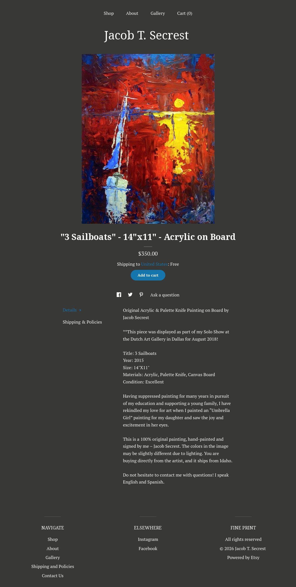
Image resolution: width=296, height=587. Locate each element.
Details (72, 310)
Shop (109, 13)
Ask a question (164, 295)
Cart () (184, 13)
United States (154, 264)
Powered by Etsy (243, 557)
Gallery (158, 13)
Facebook (148, 548)
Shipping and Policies (52, 566)
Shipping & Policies (82, 322)
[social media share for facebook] (119, 295)
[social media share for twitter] (131, 295)
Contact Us (53, 575)
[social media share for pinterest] (142, 295)
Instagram (148, 539)
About (132, 13)
